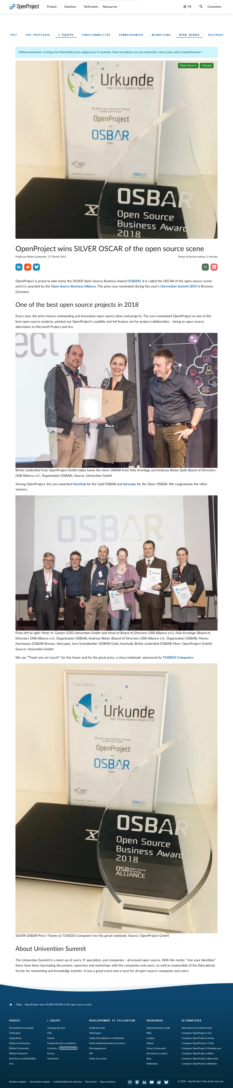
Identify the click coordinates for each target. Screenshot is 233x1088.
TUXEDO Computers (178, 657)
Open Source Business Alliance (73, 286)
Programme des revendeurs (61, 1043)
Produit (52, 6)
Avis (11, 1064)
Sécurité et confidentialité (22, 1059)
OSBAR (134, 281)
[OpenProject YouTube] (152, 1082)
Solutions (70, 6)
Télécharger (95, 1033)
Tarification (15, 1033)
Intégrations (15, 1038)
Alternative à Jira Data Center (197, 1028)
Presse (50, 1053)
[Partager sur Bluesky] (36, 267)
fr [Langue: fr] (187, 6)
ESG (49, 1033)
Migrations (161, 35)
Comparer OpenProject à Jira (197, 1033)
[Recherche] (201, 7)
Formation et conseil (157, 1053)
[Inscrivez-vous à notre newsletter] (205, 267)
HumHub (79, 484)
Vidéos (150, 1043)
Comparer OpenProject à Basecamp (200, 1059)
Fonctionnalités (96, 35)
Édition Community (19, 1048)
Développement (97, 1048)
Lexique (151, 1038)
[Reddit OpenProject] (159, 1082)
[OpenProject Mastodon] (137, 1082)
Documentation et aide (158, 1028)
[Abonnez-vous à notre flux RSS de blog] (214, 267)
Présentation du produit (21, 1028)
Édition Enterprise (18, 1053)
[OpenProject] (11, 1004)
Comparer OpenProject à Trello (198, 1043)
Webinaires (152, 1064)
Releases (215, 35)
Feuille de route (97, 1028)
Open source (189, 35)
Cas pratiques (37, 35)
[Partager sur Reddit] (27, 267)
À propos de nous (56, 1028)
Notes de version (98, 1059)
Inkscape (129, 484)
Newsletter (53, 1059)
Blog (19, 1004)
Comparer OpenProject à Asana (198, 1038)
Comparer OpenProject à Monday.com (201, 1048)
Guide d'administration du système (107, 1043)
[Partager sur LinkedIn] (18, 267)
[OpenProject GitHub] (130, 1082)
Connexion (214, 6)
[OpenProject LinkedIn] (144, 1082)
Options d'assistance (19, 1043)
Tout (13, 35)
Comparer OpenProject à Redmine (199, 1064)
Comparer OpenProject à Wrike (198, 1053)
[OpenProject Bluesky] (166, 1082)
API (91, 1053)
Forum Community (156, 1048)
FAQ (149, 1033)
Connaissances (131, 35)
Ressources (110, 6)
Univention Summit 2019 (178, 286)
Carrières (52, 1048)
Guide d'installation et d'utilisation (106, 1038)
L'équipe (66, 35)
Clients (51, 1038)
